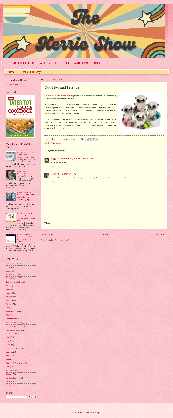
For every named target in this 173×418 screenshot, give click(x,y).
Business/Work (11, 275)
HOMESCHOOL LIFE (21, 63)
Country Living (11, 278)
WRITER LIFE (48, 63)
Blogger (98, 412)
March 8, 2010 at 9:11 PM (66, 174)
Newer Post (47, 234)
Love (8, 341)
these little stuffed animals (62, 96)
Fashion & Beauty (12, 297)
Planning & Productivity (15, 363)
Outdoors (9, 352)
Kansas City (10, 334)
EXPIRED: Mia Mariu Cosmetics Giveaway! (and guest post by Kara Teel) (26, 217)
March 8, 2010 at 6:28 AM (84, 159)
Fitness (8, 304)
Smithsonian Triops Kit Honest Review (25, 153)
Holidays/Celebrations (14, 323)
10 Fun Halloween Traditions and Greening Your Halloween (26, 195)
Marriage (9, 345)
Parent (8, 356)
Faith (8, 289)
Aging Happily (11, 263)
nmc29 (53, 174)
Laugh (8, 337)
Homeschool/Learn (13, 330)
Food (8, 308)
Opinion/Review (56, 143)
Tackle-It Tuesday (31, 71)
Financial (9, 300)
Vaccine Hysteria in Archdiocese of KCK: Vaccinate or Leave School (25, 238)
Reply (53, 166)
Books (8, 271)
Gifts (8, 315)
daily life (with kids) (13, 282)
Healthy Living (11, 319)
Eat (7, 286)
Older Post (161, 234)
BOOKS (98, 63)
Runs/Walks (10, 370)
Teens (8, 382)
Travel (8, 385)
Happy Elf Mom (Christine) (62, 159)
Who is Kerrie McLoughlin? (22, 172)
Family (8, 293)
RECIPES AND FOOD (75, 63)
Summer (9, 374)
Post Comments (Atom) (60, 240)
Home (12, 71)
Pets (7, 359)
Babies (8, 267)
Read (8, 367)
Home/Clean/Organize (14, 326)
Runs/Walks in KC (13, 85)
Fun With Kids (11, 311)
